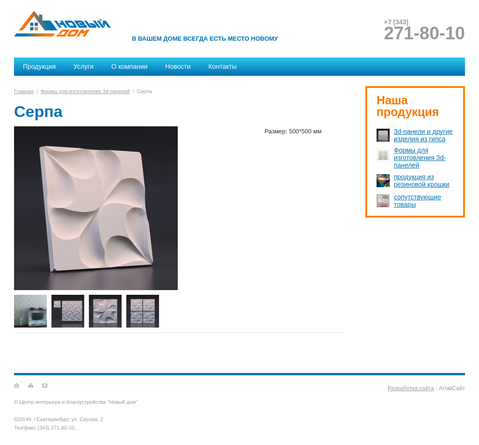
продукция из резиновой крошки (422, 180)
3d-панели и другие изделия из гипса (423, 135)
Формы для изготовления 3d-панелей (85, 91)
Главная (24, 91)
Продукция (39, 66)
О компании (129, 66)
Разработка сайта (411, 388)
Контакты (223, 66)
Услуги (83, 66)
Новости (177, 66)
